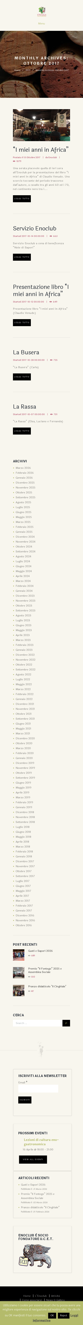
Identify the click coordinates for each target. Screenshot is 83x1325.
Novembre (25, 488)
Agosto (23, 502)
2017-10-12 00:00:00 (33, 301)
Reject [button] (63, 1315)
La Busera (26, 352)
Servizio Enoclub (34, 228)
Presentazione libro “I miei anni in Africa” (41, 291)
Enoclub (52, 157)
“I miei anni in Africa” (41, 149)
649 (55, 301)
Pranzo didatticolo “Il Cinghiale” (40, 1207)
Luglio (23, 507)
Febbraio (25, 473)
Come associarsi (32, 1300)
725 (55, 360)
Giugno (23, 512)
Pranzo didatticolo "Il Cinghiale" (47, 986)
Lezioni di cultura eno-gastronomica (41, 1142)
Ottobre (24, 493)
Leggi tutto (22, 198)
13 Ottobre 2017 (32, 157)
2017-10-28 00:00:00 (33, 360)
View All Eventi (33, 1159)
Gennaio (24, 478)
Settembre (25, 497)
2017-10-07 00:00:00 (33, 414)
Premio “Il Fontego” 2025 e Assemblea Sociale (45, 970)
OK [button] (52, 1315)
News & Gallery (55, 1300)
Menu (41, 24)
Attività (55, 1296)
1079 (18, 161)
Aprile (23, 576)
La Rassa (24, 406)
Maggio (24, 517)
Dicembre (25, 483)
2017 (28, 70)
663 (55, 236)
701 (55, 414)
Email (22, 1083)
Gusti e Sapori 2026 (40, 951)
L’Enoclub (41, 1296)
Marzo (23, 468)
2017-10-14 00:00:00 (33, 236)
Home (17, 70)
